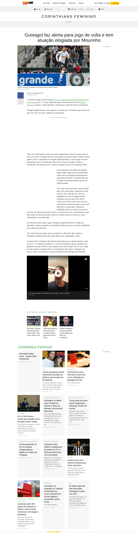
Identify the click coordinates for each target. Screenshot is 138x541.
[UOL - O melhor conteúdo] (27, 3)
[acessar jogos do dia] (48, 9)
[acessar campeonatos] (72, 9)
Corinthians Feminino (69, 16)
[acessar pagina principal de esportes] (101, 9)
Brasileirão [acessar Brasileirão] (81, 9)
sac (96, 3)
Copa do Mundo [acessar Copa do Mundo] (90, 9)
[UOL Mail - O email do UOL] (100, 3)
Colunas (81, 3)
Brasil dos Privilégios (59, 3)
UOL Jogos (46, 3)
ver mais (53, 527)
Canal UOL (72, 3)
